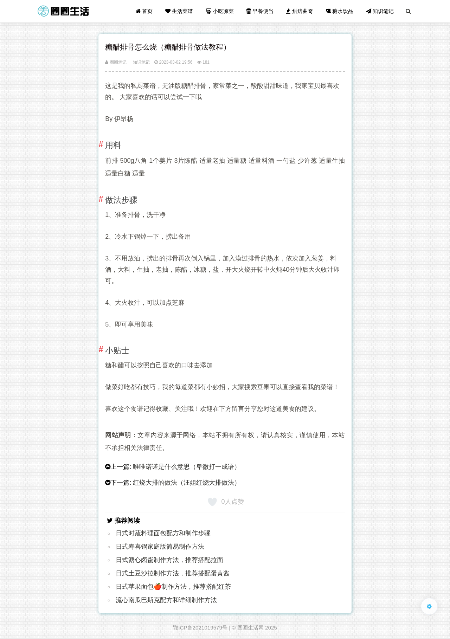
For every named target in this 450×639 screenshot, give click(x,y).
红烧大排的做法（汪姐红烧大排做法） (186, 482)
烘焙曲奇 (299, 11)
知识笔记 (380, 11)
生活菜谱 (179, 11)
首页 (144, 11)
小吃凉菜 (220, 11)
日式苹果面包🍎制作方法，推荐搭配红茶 (173, 586)
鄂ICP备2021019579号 (200, 628)
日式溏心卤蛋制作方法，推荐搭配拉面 (169, 559)
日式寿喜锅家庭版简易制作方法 (160, 546)
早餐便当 (260, 11)
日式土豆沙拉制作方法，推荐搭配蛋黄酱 (173, 573)
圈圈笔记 (115, 62)
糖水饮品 (339, 11)
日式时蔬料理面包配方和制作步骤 (163, 533)
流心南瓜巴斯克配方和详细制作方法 (166, 600)
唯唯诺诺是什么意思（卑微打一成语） (186, 466)
